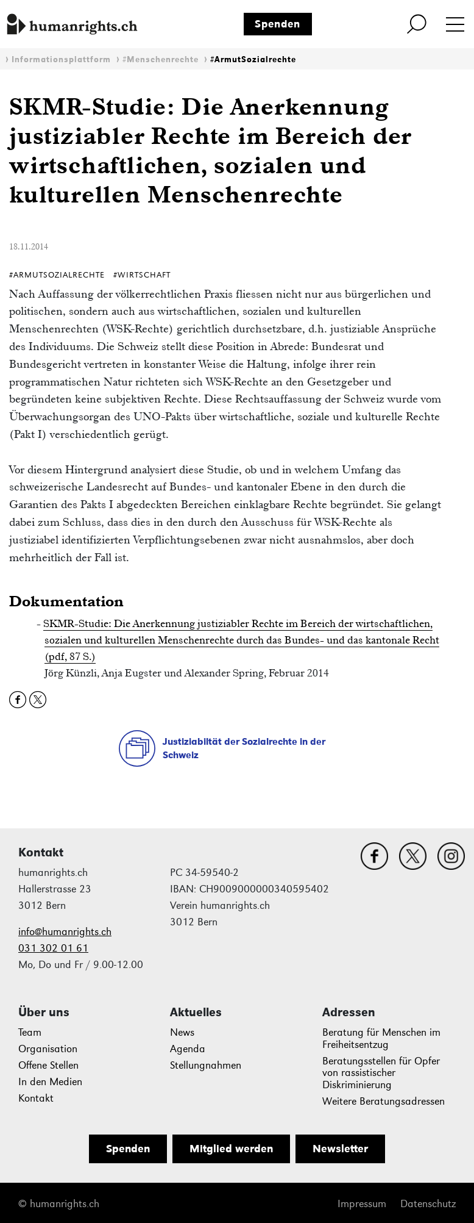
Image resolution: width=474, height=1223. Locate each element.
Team (29, 1032)
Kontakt (36, 1098)
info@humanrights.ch (64, 931)
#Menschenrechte (160, 59)
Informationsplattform (61, 59)
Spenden (277, 24)
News (182, 1032)
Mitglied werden (231, 1148)
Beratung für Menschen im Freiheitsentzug (381, 1038)
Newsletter (340, 1148)
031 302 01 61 (53, 948)
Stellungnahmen (205, 1065)
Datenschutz (428, 1203)
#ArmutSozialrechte (253, 59)
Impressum (362, 1203)
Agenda (187, 1048)
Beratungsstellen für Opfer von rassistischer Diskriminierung (381, 1073)
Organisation (47, 1048)
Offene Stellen (48, 1065)
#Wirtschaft (142, 275)
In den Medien (50, 1081)
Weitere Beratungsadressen (383, 1101)
